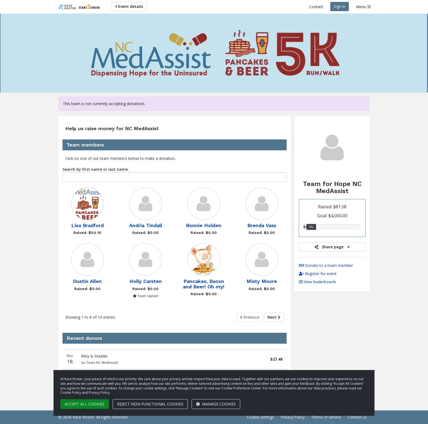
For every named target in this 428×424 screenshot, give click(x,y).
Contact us (357, 417)
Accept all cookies (85, 404)
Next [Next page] (274, 317)
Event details (129, 6)
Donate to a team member (326, 265)
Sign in (339, 6)
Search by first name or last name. (96, 169)
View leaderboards (317, 281)
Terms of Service (326, 417)
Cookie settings (260, 417)
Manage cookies (216, 404)
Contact (316, 6)
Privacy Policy (293, 417)
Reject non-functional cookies (150, 404)
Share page (332, 246)
